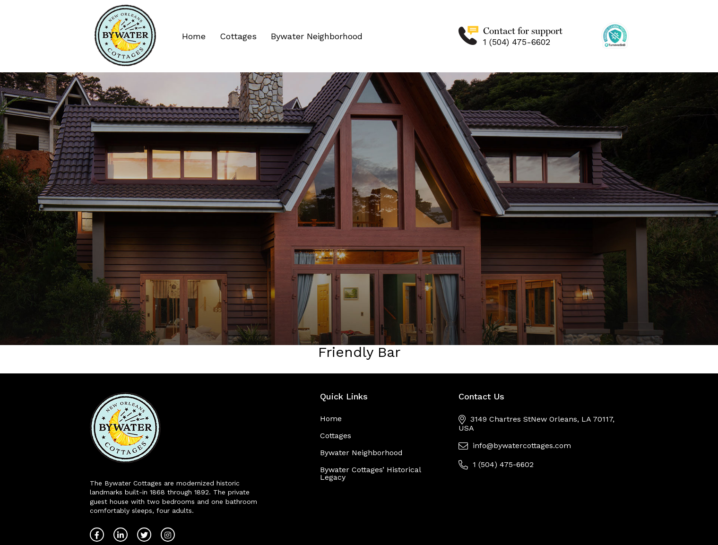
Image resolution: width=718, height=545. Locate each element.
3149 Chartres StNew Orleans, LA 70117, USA (536, 424)
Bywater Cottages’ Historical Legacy (370, 473)
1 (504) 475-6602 (516, 42)
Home (194, 36)
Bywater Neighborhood (317, 36)
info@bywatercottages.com (514, 445)
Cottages (238, 36)
